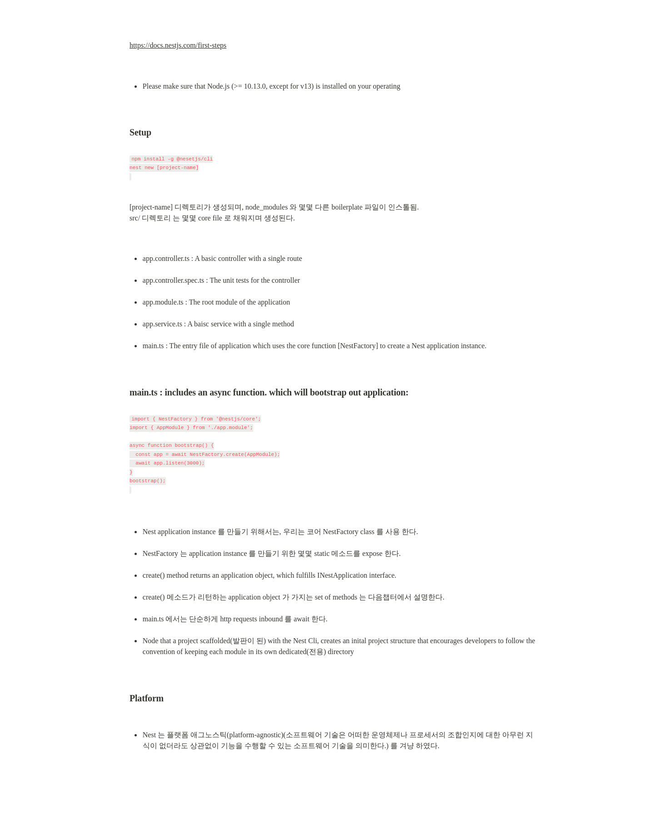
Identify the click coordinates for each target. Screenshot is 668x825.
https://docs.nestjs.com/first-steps (178, 45)
